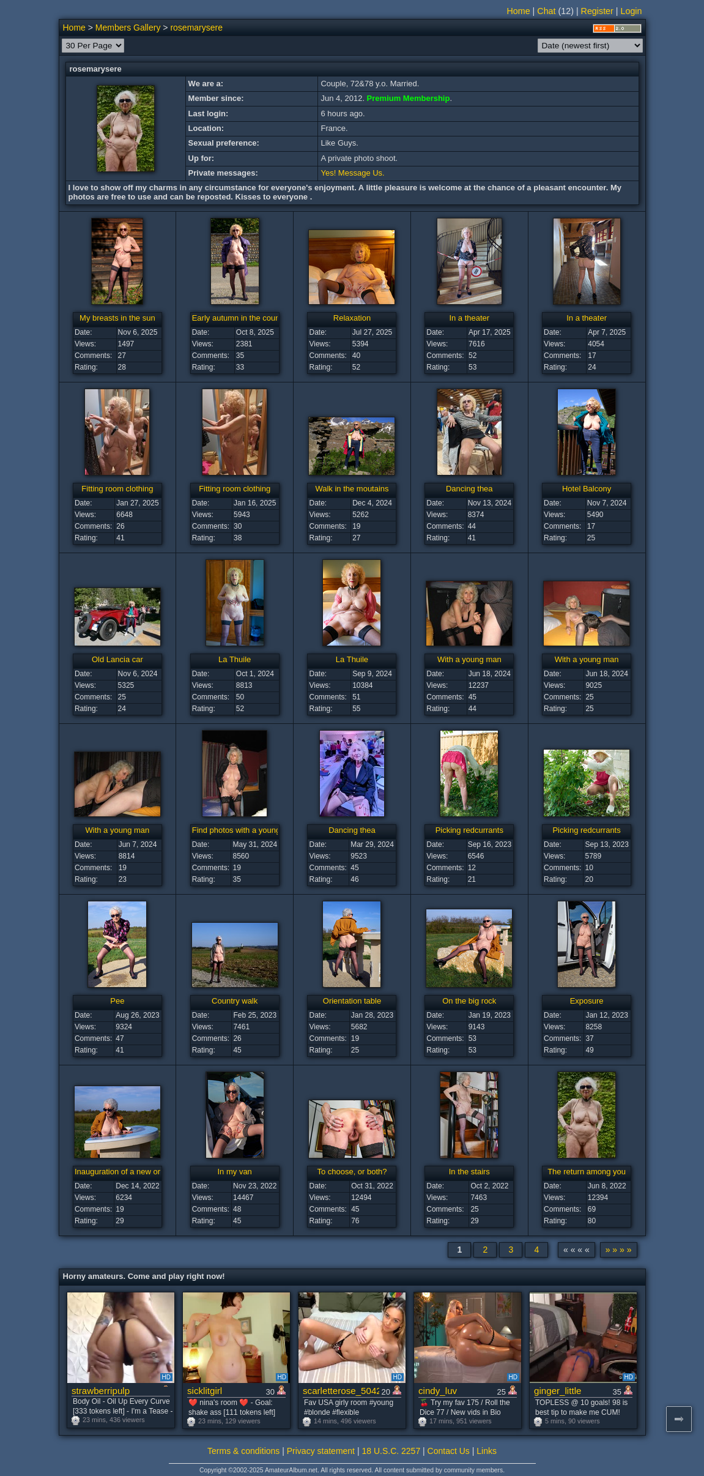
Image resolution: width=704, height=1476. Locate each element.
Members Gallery (128, 27)
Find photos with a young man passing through (274, 830)
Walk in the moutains (351, 488)
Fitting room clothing (117, 488)
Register (597, 11)
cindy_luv (437, 1390)
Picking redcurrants (469, 830)
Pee (117, 1000)
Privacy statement (321, 1451)
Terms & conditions (243, 1451)
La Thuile (234, 659)
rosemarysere (196, 27)
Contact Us (449, 1451)
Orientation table (352, 1000)
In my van (235, 1171)
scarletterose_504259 (341, 1390)
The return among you (586, 1171)
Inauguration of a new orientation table (142, 1171)
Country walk (235, 1000)
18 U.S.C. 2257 (390, 1451)
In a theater (469, 317)
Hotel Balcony (586, 488)
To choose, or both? (352, 1171)
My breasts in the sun (117, 317)
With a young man (469, 659)
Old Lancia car (117, 659)
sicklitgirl (204, 1390)
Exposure (587, 1000)
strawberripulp (101, 1390)
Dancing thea (469, 488)
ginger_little (557, 1390)
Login (631, 11)
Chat (546, 11)
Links (486, 1451)
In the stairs (469, 1171)
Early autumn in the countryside (247, 317)
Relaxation (352, 317)
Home (518, 11)
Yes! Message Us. (352, 172)
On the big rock (469, 1000)
